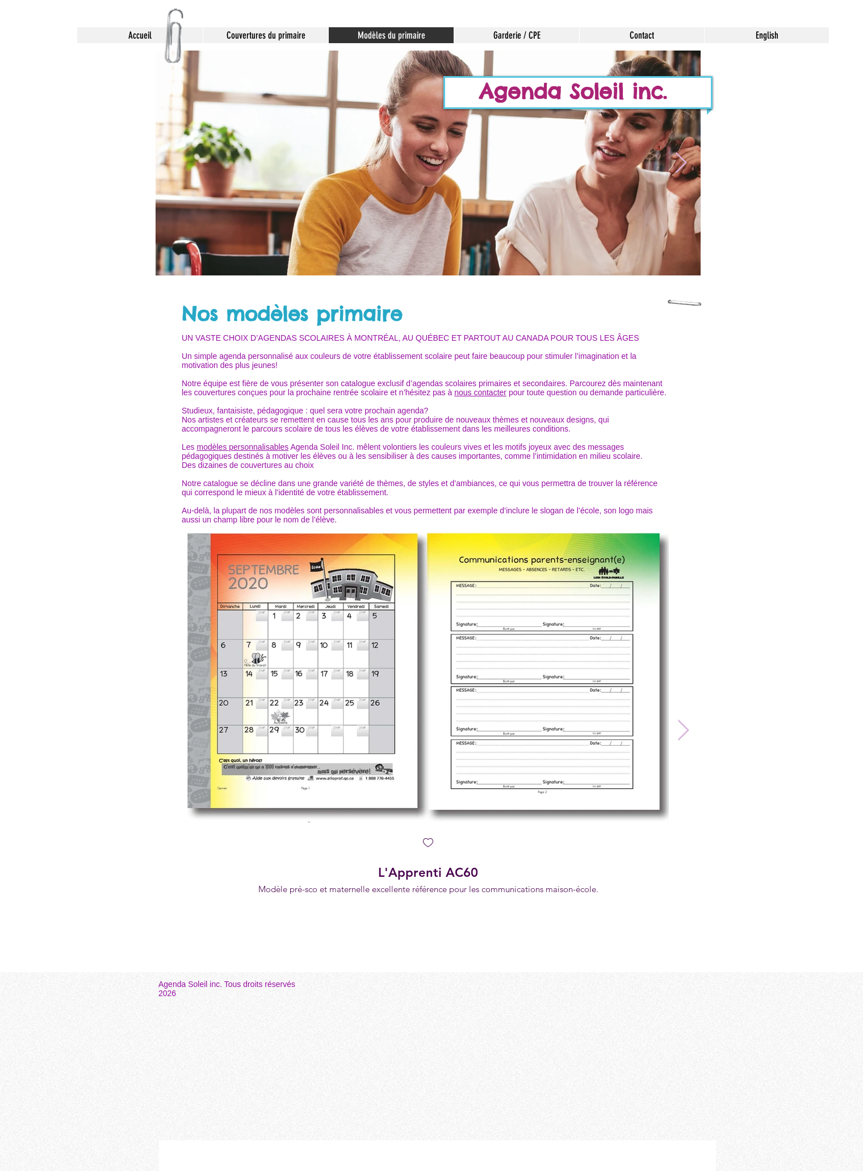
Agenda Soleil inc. (577, 91)
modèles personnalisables (242, 446)
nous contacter (480, 392)
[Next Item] (681, 163)
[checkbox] (428, 843)
